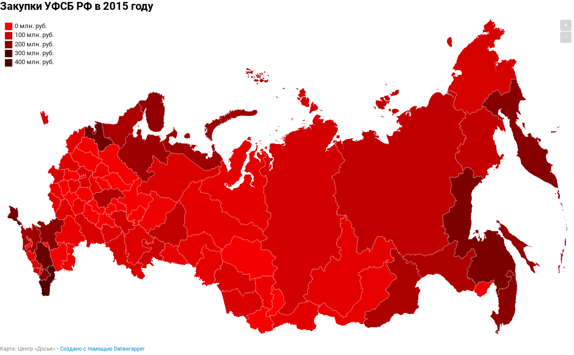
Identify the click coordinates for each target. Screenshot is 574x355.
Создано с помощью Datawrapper (102, 349)
